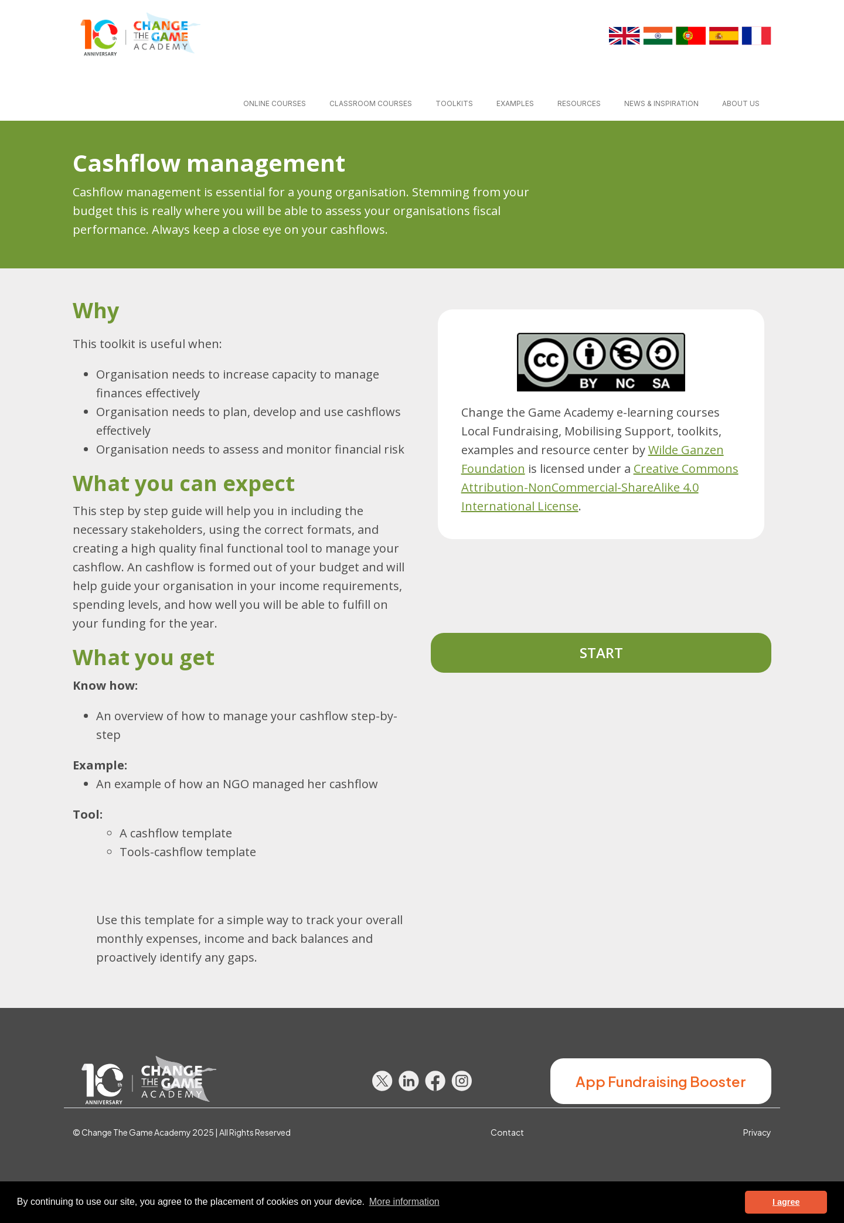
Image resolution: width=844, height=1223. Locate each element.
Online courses (274, 103)
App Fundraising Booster (661, 1081)
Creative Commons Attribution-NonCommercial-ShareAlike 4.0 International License (599, 487)
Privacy (757, 1132)
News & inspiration (661, 103)
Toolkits (454, 103)
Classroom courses (370, 103)
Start (601, 652)
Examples (515, 103)
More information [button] (404, 1202)
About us (741, 103)
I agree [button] (785, 1202)
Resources (579, 103)
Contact (507, 1132)
